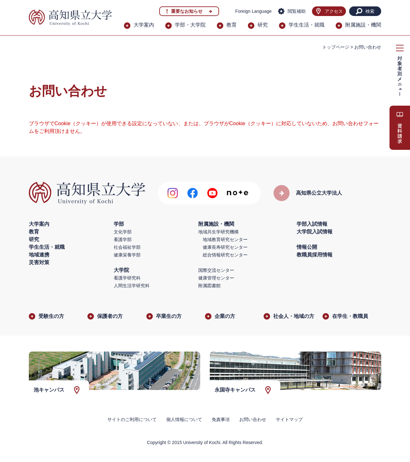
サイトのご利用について (132, 419)
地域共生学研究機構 (218, 231)
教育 (231, 25)
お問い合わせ (252, 419)
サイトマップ (289, 419)
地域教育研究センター (225, 239)
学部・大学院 (190, 25)
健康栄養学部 (127, 254)
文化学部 (123, 231)
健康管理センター (216, 277)
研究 (263, 25)
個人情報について (184, 419)
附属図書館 (209, 285)
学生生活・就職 (306, 25)
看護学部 (123, 239)
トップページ (335, 47)
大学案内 (144, 25)
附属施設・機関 (363, 25)
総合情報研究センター (225, 254)
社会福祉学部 (127, 247)
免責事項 (221, 419)
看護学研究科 (127, 277)
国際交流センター (216, 270)
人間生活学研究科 (132, 285)
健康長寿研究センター (225, 247)
